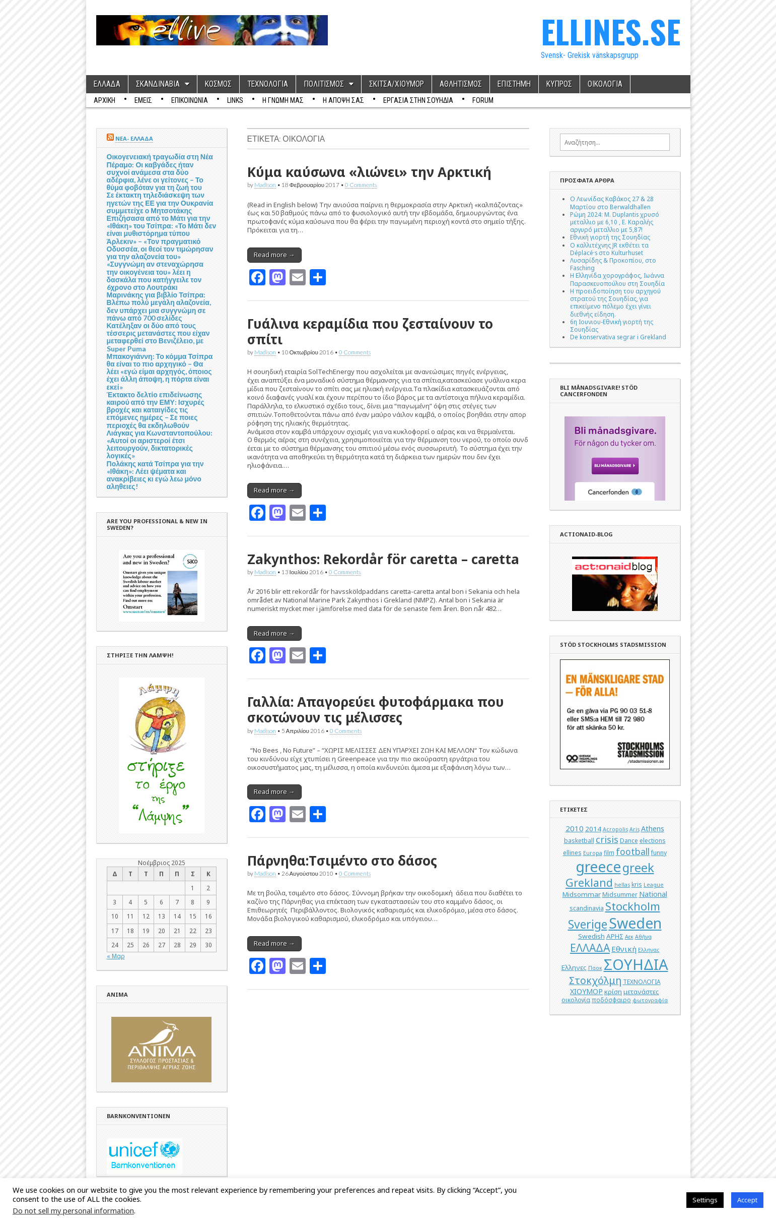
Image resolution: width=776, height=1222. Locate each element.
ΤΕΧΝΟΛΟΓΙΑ (267, 84)
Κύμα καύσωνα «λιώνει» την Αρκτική (369, 172)
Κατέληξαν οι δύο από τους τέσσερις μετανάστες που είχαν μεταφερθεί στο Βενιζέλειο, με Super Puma (158, 337)
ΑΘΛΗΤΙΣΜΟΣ (461, 84)
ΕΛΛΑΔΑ (107, 84)
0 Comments (361, 184)
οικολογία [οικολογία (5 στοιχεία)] (575, 1000)
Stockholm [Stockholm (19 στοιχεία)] (632, 906)
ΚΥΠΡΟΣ (559, 84)
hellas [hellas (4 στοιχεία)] (622, 884)
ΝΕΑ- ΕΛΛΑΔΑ (134, 138)
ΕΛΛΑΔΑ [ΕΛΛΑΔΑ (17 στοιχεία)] (590, 948)
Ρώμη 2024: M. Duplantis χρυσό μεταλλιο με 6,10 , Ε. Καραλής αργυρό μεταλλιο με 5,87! (614, 221)
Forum (482, 100)
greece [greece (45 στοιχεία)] (598, 866)
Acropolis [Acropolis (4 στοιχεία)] (615, 829)
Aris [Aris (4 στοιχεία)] (634, 829)
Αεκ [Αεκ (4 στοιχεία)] (629, 936)
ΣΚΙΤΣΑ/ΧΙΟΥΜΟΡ (396, 84)
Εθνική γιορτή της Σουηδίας (610, 237)
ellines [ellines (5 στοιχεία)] (572, 852)
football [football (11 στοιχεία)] (633, 851)
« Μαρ (116, 956)
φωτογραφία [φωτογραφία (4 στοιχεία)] (650, 1000)
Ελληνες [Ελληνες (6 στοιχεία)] (574, 967)
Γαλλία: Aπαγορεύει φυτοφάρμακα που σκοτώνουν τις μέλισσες (375, 709)
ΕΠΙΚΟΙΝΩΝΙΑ (189, 100)
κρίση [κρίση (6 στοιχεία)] (613, 991)
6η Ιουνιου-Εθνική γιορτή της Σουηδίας (611, 325)
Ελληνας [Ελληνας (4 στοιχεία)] (648, 949)
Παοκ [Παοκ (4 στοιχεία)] (595, 967)
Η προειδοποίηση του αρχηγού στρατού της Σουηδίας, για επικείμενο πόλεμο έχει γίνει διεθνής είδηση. (615, 302)
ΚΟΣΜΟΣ (218, 84)
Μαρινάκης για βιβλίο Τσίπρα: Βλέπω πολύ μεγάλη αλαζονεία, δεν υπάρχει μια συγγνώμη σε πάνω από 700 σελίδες (159, 306)
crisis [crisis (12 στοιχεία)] (607, 839)
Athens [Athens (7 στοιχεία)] (652, 828)
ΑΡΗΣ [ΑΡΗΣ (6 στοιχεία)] (614, 936)
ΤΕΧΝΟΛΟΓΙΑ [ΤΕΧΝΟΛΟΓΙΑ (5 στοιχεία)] (642, 981)
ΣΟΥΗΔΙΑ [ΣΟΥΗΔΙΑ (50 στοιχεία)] (636, 964)
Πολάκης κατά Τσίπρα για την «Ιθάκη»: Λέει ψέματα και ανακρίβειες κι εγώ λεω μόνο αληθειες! (155, 475)
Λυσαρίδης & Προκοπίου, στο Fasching (613, 264)
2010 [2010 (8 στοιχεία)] (575, 828)
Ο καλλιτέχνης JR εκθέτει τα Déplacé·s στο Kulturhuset (609, 249)
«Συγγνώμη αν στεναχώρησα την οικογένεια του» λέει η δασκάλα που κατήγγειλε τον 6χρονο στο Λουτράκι (155, 275)
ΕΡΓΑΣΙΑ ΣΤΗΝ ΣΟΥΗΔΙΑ (418, 100)
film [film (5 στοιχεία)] (609, 852)
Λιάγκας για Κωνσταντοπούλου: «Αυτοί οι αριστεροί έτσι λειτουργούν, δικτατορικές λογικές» (160, 444)
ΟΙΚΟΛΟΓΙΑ (605, 84)
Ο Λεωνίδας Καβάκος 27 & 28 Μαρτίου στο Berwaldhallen (612, 202)
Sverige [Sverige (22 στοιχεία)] (587, 924)
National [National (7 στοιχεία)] (653, 894)
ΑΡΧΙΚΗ (104, 100)
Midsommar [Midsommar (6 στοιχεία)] (581, 894)
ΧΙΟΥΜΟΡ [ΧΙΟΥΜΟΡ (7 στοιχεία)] (586, 991)
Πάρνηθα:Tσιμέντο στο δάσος (342, 860)
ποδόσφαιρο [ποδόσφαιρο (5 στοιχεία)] (611, 1000)
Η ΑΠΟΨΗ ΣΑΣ (343, 100)
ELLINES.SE (610, 31)
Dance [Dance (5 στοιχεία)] (629, 840)
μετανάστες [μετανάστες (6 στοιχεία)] (641, 991)
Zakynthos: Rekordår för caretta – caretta (383, 559)
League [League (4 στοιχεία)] (654, 884)
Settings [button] (705, 1199)
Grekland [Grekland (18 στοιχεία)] (589, 882)
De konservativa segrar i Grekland (618, 337)
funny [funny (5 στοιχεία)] (659, 852)
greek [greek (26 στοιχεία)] (638, 867)
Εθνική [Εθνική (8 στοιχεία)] (624, 949)
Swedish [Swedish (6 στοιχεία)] (591, 936)
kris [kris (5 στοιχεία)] (636, 884)
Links (235, 100)
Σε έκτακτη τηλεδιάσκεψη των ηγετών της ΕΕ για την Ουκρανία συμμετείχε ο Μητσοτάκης (160, 202)
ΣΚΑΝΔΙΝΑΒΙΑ (158, 84)
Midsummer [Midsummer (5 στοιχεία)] (620, 894)
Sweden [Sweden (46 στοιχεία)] (635, 923)
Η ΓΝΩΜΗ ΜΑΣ (283, 100)
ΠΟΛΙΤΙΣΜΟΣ (324, 84)
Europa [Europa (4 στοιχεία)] (592, 853)
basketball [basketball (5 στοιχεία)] (579, 840)
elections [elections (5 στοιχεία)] (653, 840)
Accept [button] (747, 1199)
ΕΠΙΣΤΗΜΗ (514, 84)
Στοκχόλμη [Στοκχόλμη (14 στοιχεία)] (595, 980)
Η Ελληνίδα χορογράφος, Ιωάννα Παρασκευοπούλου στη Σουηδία (617, 279)
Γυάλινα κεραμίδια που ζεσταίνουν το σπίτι (370, 331)
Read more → (274, 254)
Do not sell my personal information (73, 1210)
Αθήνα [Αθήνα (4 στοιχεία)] (643, 936)
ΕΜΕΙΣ (143, 100)
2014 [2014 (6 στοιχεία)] (593, 828)
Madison (265, 184)
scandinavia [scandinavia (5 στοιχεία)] (587, 908)
